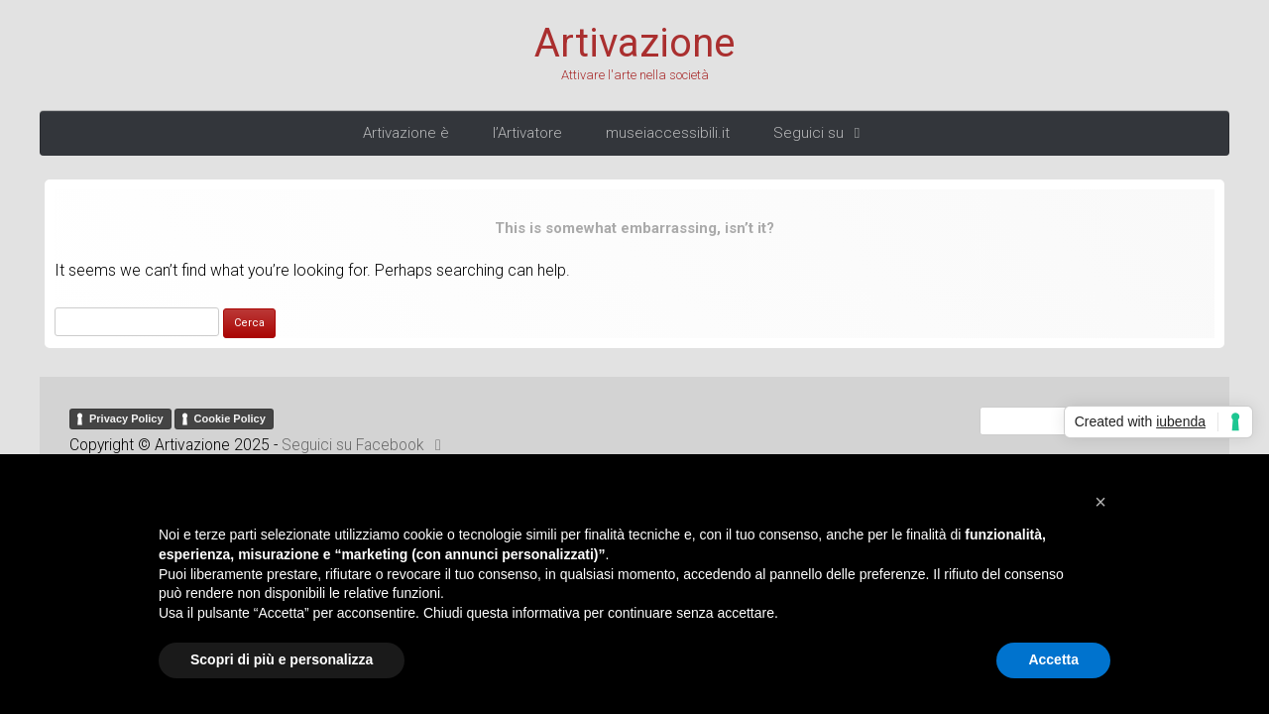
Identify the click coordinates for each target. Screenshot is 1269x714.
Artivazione (634, 43)
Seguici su (819, 133)
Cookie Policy (230, 418)
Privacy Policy (126, 418)
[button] (1100, 502)
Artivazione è (406, 133)
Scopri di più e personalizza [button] (281, 659)
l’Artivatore (527, 133)
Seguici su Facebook (365, 445)
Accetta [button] (1053, 659)
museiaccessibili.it (668, 133)
